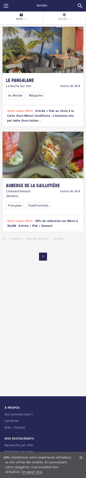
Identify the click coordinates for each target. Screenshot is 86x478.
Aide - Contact (15, 427)
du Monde (15, 95)
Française (15, 205)
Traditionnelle (38, 205)
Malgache (36, 95)
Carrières (11, 421)
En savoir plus (32, 472)
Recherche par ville (19, 445)
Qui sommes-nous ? (19, 414)
